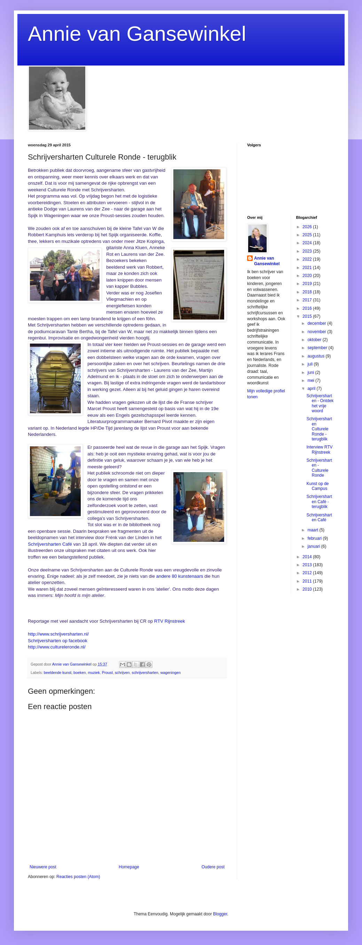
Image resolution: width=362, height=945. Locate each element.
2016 (307, 308)
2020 (307, 275)
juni (311, 372)
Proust (107, 672)
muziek (94, 672)
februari (315, 538)
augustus (316, 356)
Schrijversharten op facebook (57, 640)
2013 (307, 564)
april (311, 388)
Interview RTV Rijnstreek (319, 449)
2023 (307, 251)
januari (314, 546)
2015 (307, 316)
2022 (307, 259)
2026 (307, 226)
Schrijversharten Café (50, 544)
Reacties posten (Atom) (78, 876)
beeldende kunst (57, 672)
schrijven (122, 672)
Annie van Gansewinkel (137, 33)
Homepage (129, 867)
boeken (79, 672)
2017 (307, 300)
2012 (307, 572)
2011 (307, 581)
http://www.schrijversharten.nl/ (58, 634)
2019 (307, 283)
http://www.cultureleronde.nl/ (57, 647)
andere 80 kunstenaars (179, 576)
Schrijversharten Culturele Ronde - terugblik (319, 428)
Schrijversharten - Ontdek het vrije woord (319, 403)
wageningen (170, 672)
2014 (307, 556)
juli (310, 364)
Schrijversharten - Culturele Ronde (319, 468)
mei (311, 380)
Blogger (220, 914)
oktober (314, 339)
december (317, 323)
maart (313, 530)
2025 (307, 234)
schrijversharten (145, 672)
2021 (307, 267)
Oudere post (213, 867)
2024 (307, 242)
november (317, 331)
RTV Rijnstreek (169, 621)
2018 (307, 292)
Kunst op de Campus (317, 486)
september (317, 347)
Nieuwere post (43, 867)
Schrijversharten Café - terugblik (319, 501)
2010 (307, 589)
